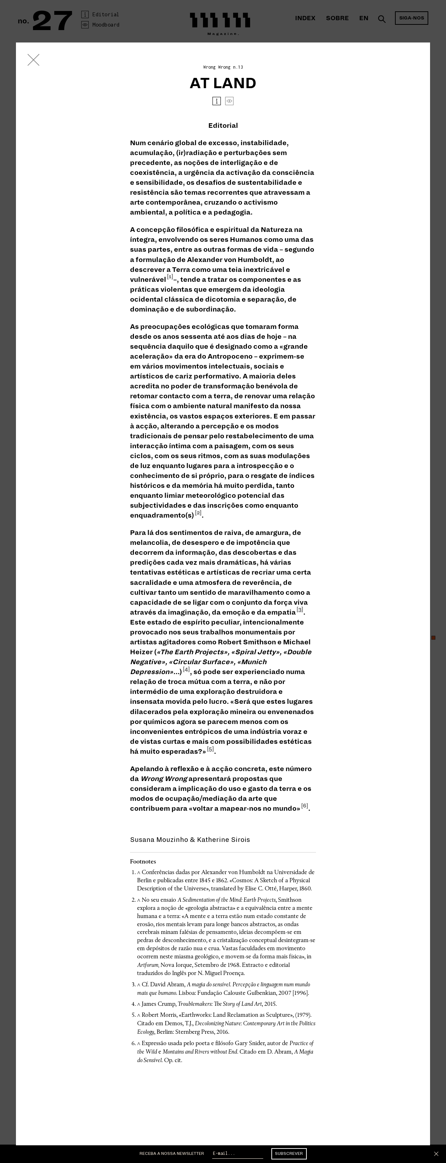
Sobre (337, 18)
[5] (210, 749)
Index (305, 18)
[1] (170, 276)
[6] (304, 806)
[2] (198, 512)
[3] (300, 609)
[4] (186, 669)
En (363, 18)
